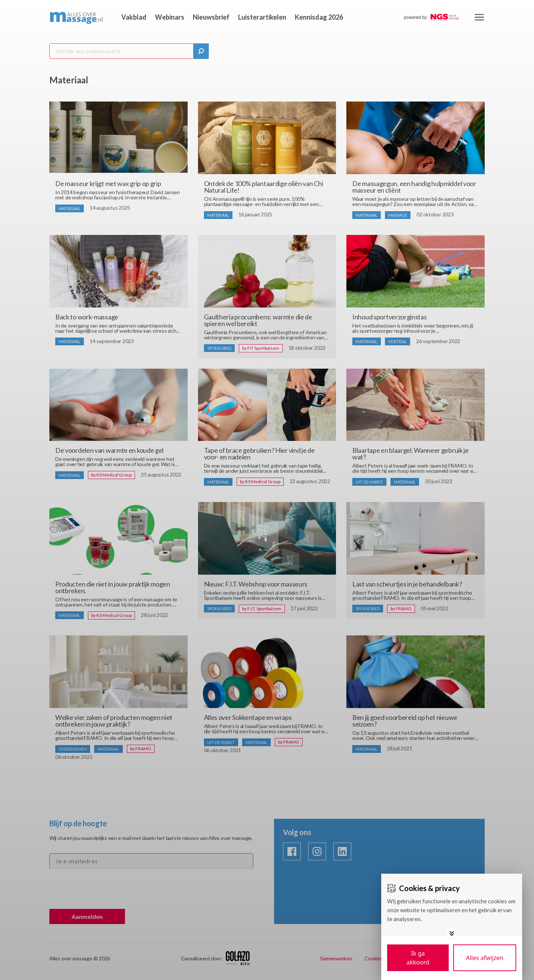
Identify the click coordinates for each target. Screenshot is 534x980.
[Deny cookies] (484, 957)
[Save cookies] (418, 957)
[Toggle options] (452, 933)
